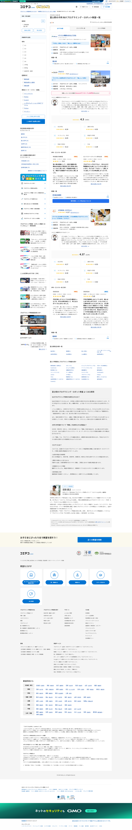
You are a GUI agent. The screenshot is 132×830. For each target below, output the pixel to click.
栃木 (47, 689)
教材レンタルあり (102, 377)
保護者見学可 (70, 370)
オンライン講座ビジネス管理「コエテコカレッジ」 (66, 662)
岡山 (56, 709)
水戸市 (41, 689)
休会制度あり (85, 379)
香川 (47, 705)
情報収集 (75, 826)
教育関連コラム (24, 630)
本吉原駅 (69, 354)
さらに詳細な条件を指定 (33, 116)
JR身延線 (25, 161)
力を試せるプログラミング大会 (29, 214)
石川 (56, 697)
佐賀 (47, 712)
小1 (24, 45)
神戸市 (69, 701)
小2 (24, 48)
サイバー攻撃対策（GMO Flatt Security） (65, 791)
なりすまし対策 (78, 791)
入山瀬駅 (84, 354)
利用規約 (87, 613)
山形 (86, 685)
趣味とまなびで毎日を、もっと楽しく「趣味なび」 (66, 669)
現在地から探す (47, 623)
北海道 (38, 685)
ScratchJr (53, 368)
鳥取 (37, 709)
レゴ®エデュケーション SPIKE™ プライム (33, 104)
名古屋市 (61, 693)
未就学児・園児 (27, 71)
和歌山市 (90, 701)
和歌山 (85, 701)
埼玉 (67, 689)
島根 (47, 709)
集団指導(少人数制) (29, 82)
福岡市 (41, 712)
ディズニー (27, 111)
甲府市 (79, 697)
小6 (24, 61)
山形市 (89, 685)
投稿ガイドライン (89, 623)
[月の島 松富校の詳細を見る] (80, 196)
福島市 (99, 685)
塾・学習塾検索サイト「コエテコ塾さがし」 (64, 654)
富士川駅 (84, 351)
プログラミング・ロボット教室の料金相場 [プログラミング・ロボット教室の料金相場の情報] (101, 22)
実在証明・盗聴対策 (25, 791)
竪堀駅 (68, 351)
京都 (47, 701)
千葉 (78, 689)
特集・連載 (23, 615)
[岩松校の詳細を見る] (80, 337)
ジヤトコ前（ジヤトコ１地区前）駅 (104, 351)
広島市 (69, 709)
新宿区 (91, 689)
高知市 (69, 705)
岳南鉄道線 (25, 167)
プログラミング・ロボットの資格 (30, 218)
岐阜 (37, 693)
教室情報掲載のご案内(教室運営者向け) (95, 3)
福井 (66, 697)
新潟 (37, 697)
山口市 (79, 709)
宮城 (67, 685)
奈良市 (79, 701)
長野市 (88, 697)
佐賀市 (50, 712)
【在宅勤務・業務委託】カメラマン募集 (29, 651)
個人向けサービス (93, 826)
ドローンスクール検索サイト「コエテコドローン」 (66, 649)
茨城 (37, 689)
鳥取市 (41, 709)
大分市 (79, 712)
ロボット (69, 365)
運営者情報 (67, 625)
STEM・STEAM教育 (102, 365)
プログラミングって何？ (28, 183)
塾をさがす (42, 349)
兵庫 (66, 701)
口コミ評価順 (101, 28)
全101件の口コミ (75, 212)
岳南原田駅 (100, 354)
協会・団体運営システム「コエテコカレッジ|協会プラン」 (67, 672)
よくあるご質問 (108, 3)
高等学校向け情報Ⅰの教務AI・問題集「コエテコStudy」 (67, 667)
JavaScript (100, 372)
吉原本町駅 (54, 354)
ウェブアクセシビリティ (91, 633)
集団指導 (26, 79)
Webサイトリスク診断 (63, 789)
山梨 (75, 697)
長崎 (56, 712)
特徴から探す (47, 620)
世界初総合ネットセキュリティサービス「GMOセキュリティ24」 (34, 789)
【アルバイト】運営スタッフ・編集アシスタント (31, 646)
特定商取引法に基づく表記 (91, 618)
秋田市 (80, 685)
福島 (95, 685)
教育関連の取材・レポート (26, 633)
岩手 (57, 685)
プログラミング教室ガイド (26, 613)
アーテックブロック (86, 368)
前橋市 (61, 689)
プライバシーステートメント (92, 620)
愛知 (56, 693)
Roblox (26, 97)
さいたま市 (71, 689)
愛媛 (56, 705)
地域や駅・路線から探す (49, 613)
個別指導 (26, 85)
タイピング (84, 372)
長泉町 (23, 150)
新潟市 (41, 697)
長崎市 (60, 712)
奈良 (75, 701)
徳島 (37, 705)
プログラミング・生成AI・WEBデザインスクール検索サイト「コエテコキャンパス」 (73, 646)
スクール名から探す (48, 618)
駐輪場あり (69, 377)
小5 (24, 58)
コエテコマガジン (24, 618)
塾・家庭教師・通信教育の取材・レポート (30, 628)
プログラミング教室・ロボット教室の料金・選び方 (33, 193)
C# (52, 377)
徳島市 (41, 705)
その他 (68, 374)
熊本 (66, 712)
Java (52, 374)
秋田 (76, 685)
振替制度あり (85, 377)
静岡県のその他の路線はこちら (36, 171)
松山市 (60, 705)
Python (26, 108)
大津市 (41, 701)
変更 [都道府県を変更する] (43, 21)
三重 (67, 693)
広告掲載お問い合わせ (70, 620)
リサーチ (70, 826)
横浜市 (102, 689)
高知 (66, 705)
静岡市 (50, 693)
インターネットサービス (26, 826)
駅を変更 (39, 30)
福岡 (37, 712)
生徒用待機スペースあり (57, 379)
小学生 (25, 65)
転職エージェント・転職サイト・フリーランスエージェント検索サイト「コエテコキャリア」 (76, 651)
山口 (75, 709)
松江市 (50, 709)
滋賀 (37, 701)
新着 (21, 620)
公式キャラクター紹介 (90, 630)
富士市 (24, 137)
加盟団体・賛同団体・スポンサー (93, 625)
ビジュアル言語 (70, 368)
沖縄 (37, 714)
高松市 (50, 705)
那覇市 (41, 714)
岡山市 (60, 709)
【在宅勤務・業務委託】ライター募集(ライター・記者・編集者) (35, 649)
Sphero (99, 368)
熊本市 (69, 712)
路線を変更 (27, 30)
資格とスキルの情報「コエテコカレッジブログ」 (65, 664)
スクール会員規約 (89, 615)
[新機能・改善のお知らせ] (76, 7)
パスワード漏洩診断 (53, 789)
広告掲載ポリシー (89, 638)
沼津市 (24, 144)
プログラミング (85, 374)
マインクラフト (28, 93)
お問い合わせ (68, 615)
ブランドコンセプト (90, 628)
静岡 (47, 693)
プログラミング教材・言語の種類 (30, 209)
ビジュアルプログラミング (88, 365)
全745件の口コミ (74, 74)
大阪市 (60, 701)
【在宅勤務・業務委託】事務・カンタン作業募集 (31, 654)
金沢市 (60, 697)
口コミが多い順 (81, 28)
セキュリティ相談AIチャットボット (76, 789)
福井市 (69, 697)
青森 (48, 685)
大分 (75, 712)
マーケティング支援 (63, 826)
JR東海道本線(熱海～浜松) (30, 164)
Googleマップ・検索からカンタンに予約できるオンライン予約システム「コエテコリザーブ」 (76, 659)
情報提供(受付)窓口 (69, 623)
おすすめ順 (60, 28)
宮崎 (85, 712)
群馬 (57, 689)
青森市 (51, 685)
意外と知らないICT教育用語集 (29, 204)
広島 (66, 709)
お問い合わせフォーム (100, 522)
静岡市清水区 (26, 147)
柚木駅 (53, 351)
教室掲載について (69, 618)
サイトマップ (88, 635)
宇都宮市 (51, 689)
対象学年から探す (48, 615)
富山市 (50, 697)
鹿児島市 (100, 712)
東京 (88, 689)
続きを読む (84, 111)
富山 (47, 697)
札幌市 (42, 685)
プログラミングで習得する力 (29, 199)
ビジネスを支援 (47, 826)
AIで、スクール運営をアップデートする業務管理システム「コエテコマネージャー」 (73, 656)
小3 (24, 52)
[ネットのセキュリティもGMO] (13, 1)
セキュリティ (54, 826)
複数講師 (84, 370)
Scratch (26, 100)
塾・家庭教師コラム (25, 625)
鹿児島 (95, 712)
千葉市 (82, 689)
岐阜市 (41, 693)
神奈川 (98, 689)
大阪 (56, 701)
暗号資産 (87, 826)
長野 (85, 697)
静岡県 (23, 134)
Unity (99, 374)
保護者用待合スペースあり (73, 379)
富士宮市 (24, 140)
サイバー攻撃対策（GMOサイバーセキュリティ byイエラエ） (43, 791)
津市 (70, 693)
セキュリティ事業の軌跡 (88, 791)
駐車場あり (54, 370)
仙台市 (70, 685)
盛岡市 (61, 685)
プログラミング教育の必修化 (29, 188)
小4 (24, 55)
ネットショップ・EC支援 (38, 826)
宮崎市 (88, 712)
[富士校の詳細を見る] (80, 62)
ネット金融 (81, 826)
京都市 (50, 701)
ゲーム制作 (69, 372)
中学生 (25, 68)
